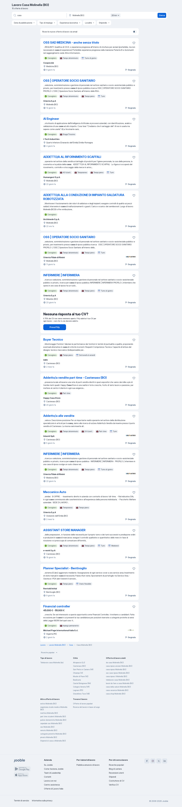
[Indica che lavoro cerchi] (39, 15)
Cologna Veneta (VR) (81, 694)
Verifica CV (114, 784)
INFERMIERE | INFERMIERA (61, 275)
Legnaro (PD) (78, 697)
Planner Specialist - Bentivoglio (65, 575)
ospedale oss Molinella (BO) (51, 730)
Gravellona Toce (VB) (81, 701)
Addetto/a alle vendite (58, 422)
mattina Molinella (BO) (49, 720)
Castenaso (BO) (79, 673)
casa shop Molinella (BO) (115, 701)
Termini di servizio (21, 800)
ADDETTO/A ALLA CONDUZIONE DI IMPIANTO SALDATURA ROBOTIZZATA (83, 197)
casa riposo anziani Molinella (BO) (119, 673)
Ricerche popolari (49, 659)
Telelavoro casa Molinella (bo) (51, 669)
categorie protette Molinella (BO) (53, 741)
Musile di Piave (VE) (80, 683)
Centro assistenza (52, 784)
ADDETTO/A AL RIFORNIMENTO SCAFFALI (72, 157)
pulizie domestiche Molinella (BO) (53, 727)
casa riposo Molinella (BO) (116, 676)
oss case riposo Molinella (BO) (117, 680)
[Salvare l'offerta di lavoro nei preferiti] (133, 43)
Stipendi (112, 777)
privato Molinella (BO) (48, 744)
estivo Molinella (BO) (48, 710)
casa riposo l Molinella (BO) (116, 683)
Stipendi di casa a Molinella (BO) (53, 748)
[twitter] (158, 760)
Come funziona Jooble (53, 769)
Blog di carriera (115, 769)
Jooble (165, 801)
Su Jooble (48, 765)
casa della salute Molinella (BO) (118, 694)
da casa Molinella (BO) (115, 669)
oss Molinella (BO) (47, 734)
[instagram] (152, 760)
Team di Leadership (52, 773)
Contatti (47, 777)
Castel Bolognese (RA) (82, 690)
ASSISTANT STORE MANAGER (64, 537)
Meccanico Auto (54, 499)
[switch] (135, 31)
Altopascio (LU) (79, 669)
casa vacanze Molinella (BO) (117, 697)
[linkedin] (164, 760)
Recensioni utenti (116, 773)
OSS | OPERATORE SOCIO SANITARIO (69, 80)
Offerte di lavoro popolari (83, 710)
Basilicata (77, 687)
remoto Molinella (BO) (48, 737)
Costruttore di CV (116, 781)
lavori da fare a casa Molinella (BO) (119, 690)
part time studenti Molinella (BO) (53, 723)
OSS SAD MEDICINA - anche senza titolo (71, 42)
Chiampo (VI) (78, 680)
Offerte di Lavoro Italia (53, 788)
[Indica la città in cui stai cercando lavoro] (94, 15)
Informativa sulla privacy (42, 800)
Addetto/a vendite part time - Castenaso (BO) (75, 384)
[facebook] (146, 760)
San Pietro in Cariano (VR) (83, 676)
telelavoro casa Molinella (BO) (117, 687)
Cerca (162, 15)
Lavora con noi (50, 781)
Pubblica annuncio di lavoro (88, 765)
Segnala (130, 70)
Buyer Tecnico (53, 346)
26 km (116, 15)
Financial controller (56, 613)
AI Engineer (51, 119)
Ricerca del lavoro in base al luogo (86, 714)
